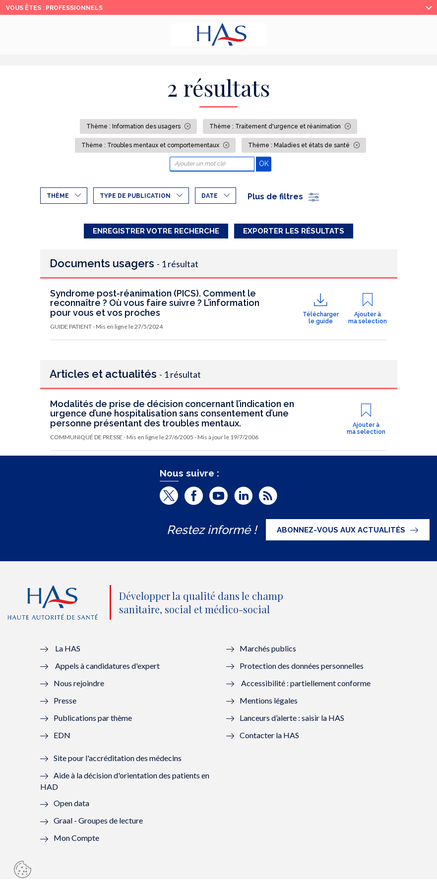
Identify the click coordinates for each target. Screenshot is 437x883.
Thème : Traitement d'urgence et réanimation (275, 126)
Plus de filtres (284, 196)
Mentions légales (269, 704)
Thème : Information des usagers (134, 126)
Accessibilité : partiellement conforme (306, 687)
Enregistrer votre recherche (156, 231)
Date (209, 195)
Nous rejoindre (79, 687)
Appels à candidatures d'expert (107, 669)
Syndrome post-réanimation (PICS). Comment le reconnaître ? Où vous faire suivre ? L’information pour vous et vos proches (154, 307)
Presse (65, 704)
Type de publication (135, 195)
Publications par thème (93, 721)
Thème (58, 195)
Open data (71, 807)
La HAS (68, 652)
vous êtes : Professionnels (54, 7)
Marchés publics (269, 652)
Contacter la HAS (269, 739)
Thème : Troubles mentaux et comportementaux (151, 145)
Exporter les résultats (293, 231)
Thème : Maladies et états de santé (299, 145)
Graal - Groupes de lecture (98, 824)
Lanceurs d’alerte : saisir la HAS (292, 721)
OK (265, 163)
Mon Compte (76, 841)
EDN (62, 739)
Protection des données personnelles (302, 669)
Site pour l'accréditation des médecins (118, 761)
